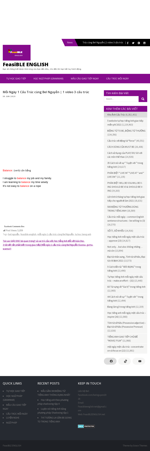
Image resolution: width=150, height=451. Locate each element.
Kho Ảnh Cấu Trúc (116, 114)
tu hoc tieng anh (83, 234)
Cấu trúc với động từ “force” (121, 140)
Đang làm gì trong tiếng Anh (121, 306)
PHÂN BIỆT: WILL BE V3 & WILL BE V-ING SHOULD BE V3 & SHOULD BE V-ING (125, 186)
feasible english (28, 234)
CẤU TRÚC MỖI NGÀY (117, 78)
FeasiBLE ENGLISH (25, 64)
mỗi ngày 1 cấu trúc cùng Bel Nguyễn (55, 234)
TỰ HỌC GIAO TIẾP (16, 78)
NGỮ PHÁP (11, 422)
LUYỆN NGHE (12, 417)
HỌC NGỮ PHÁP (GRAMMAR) (48, 78)
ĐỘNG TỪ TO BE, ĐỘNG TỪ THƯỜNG (126, 130)
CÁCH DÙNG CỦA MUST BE (120, 146)
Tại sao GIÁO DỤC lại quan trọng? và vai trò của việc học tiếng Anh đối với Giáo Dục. (44, 241)
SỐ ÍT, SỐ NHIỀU (115, 230)
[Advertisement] (75, 19)
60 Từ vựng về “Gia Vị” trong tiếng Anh (126, 286)
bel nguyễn (13, 234)
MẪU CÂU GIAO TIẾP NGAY (85, 78)
